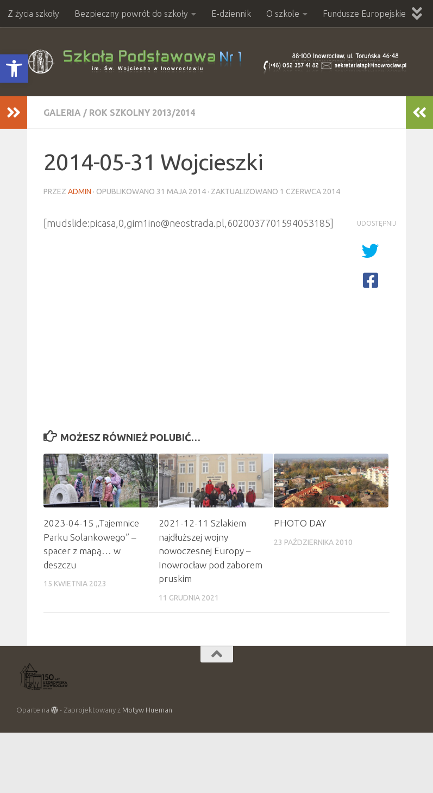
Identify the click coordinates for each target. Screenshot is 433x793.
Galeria (62, 112)
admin (79, 191)
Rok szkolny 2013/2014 (142, 112)
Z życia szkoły (33, 13)
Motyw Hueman (147, 710)
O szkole (282, 13)
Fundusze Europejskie (364, 13)
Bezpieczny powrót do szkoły (131, 13)
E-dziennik (231, 13)
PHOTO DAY (300, 523)
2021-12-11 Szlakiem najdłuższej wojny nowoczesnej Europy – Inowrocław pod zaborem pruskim (210, 551)
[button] (14, 68)
